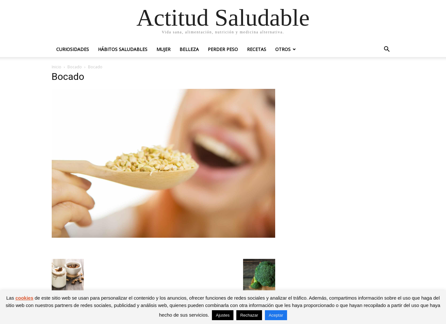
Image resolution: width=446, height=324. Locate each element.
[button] (387, 50)
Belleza (189, 49)
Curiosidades (72, 49)
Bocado (74, 67)
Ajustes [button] (223, 315)
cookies (24, 298)
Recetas (256, 49)
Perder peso (223, 49)
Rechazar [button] (249, 315)
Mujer (163, 49)
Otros (283, 49)
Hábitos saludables (122, 49)
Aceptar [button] (276, 315)
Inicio (56, 67)
